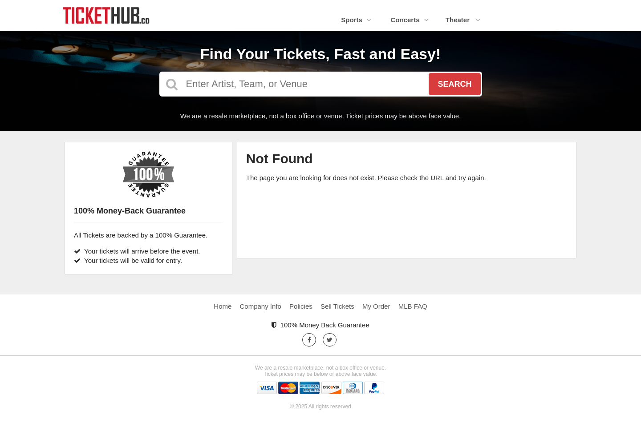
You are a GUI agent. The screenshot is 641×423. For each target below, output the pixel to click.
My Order (376, 306)
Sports (356, 20)
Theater (463, 20)
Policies (300, 306)
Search (454, 84)
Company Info (260, 306)
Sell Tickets (337, 306)
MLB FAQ (412, 306)
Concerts (409, 20)
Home (222, 306)
